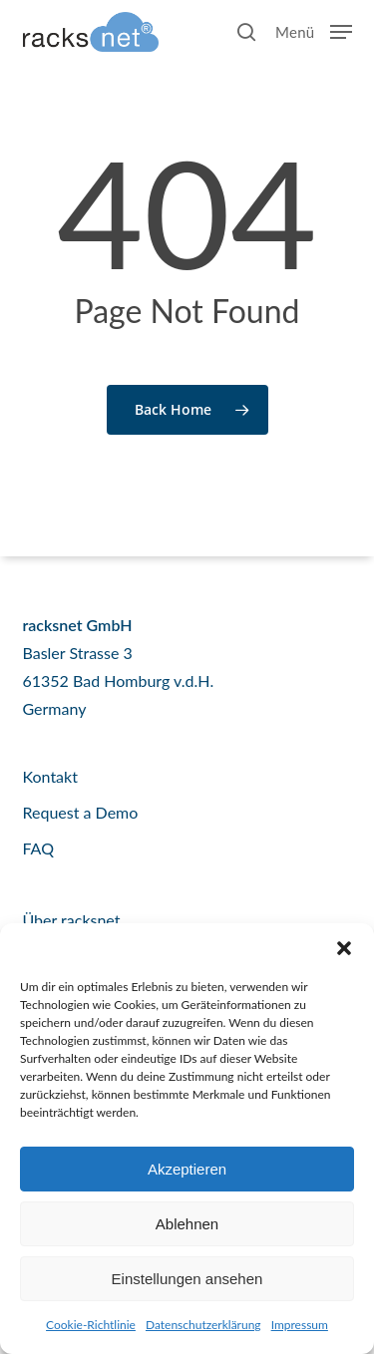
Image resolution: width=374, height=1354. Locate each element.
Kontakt (50, 776)
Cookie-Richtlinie (91, 1324)
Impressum (299, 1324)
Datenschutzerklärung (203, 1324)
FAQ (38, 848)
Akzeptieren (187, 1169)
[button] (344, 948)
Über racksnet (72, 919)
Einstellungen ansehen (187, 1278)
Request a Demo (81, 812)
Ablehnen (187, 1223)
